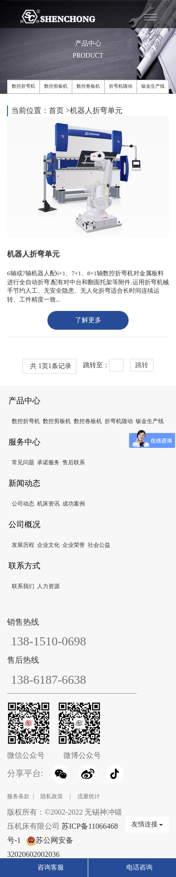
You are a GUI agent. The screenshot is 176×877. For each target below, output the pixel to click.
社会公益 (99, 545)
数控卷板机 (88, 86)
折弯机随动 (120, 86)
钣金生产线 (153, 86)
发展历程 (23, 545)
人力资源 (48, 586)
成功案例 (73, 503)
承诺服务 (48, 462)
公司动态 (23, 503)
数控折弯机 (23, 86)
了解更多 (88, 320)
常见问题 (23, 462)
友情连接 (147, 824)
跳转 (141, 365)
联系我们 (23, 586)
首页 (56, 110)
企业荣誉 (73, 545)
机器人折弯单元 (96, 110)
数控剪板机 (56, 86)
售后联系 (73, 462)
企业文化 (48, 545)
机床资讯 (48, 503)
